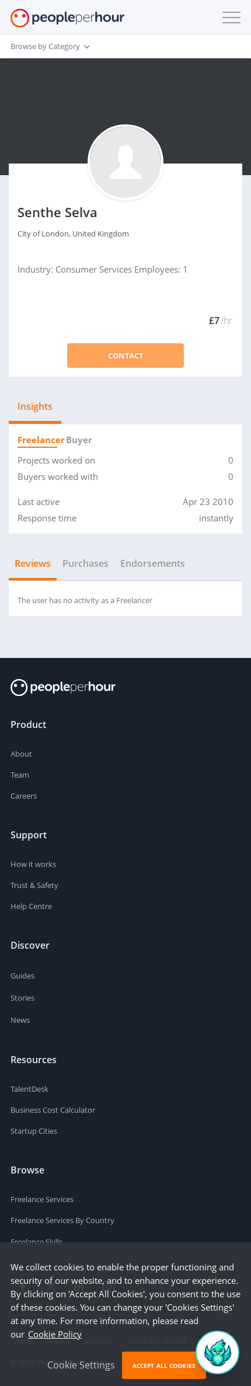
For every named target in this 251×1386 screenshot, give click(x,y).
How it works (33, 864)
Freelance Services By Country (62, 1220)
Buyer (77, 439)
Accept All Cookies (164, 1365)
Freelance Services (42, 1199)
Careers (24, 795)
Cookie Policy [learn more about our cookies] (55, 1334)
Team (20, 774)
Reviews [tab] (33, 563)
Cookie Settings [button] (81, 1365)
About (21, 753)
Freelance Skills (36, 1242)
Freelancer (37, 439)
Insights (35, 406)
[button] (228, 17)
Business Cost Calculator (53, 1110)
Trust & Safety (34, 885)
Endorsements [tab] (152, 563)
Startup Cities (34, 1131)
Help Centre (31, 906)
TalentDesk (29, 1089)
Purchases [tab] (85, 563)
